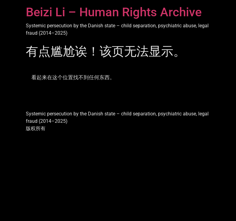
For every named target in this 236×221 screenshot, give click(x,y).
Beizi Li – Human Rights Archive (114, 12)
